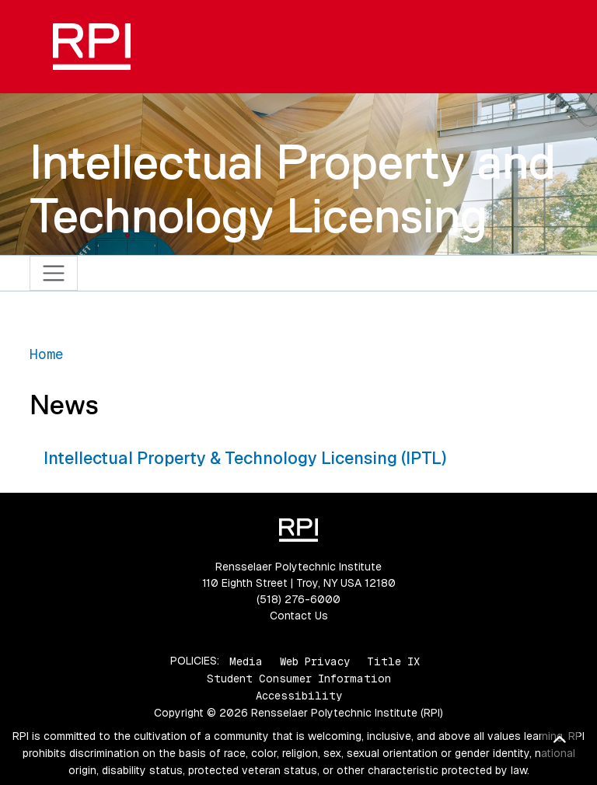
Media (246, 661)
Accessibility (299, 696)
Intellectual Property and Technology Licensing (293, 188)
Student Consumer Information (299, 679)
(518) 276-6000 (298, 599)
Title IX (393, 661)
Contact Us (299, 616)
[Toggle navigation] (54, 273)
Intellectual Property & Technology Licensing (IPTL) (245, 458)
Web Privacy (315, 661)
